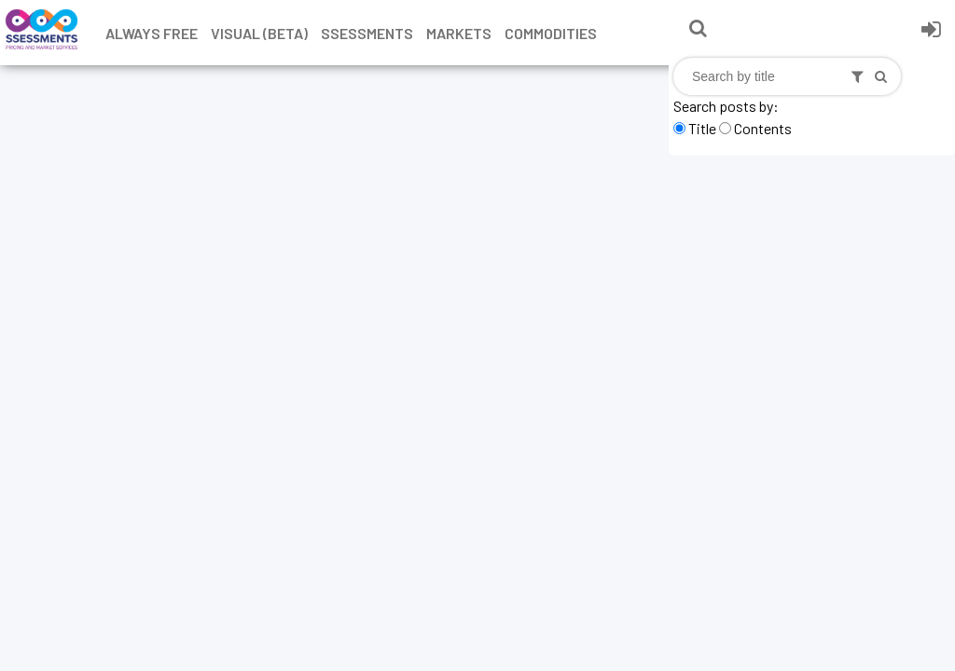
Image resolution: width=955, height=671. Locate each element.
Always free (151, 33)
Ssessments (367, 33)
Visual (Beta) (259, 33)
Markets (458, 33)
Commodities (551, 33)
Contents (763, 128)
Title (702, 128)
